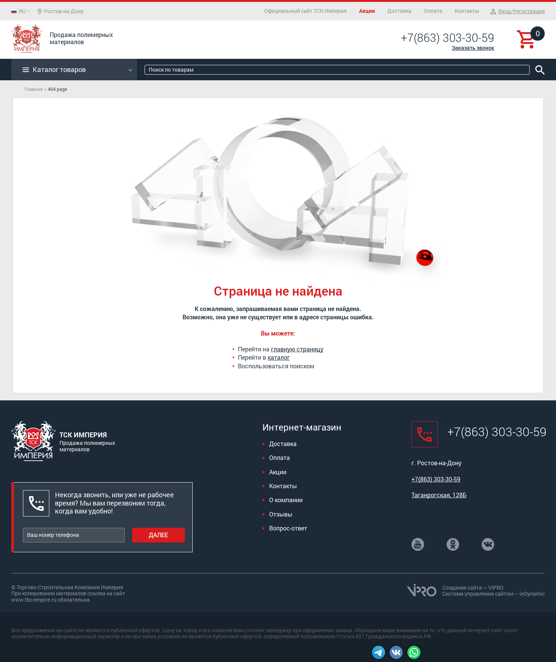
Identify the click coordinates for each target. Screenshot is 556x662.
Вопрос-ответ (288, 528)
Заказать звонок (473, 47)
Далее (158, 535)
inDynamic (532, 593)
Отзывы (280, 514)
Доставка (399, 10)
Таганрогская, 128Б (438, 495)
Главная (33, 89)
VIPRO (496, 587)
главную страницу (297, 349)
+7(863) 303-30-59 (447, 37)
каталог (279, 357)
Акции (367, 10)
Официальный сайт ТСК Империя (305, 10)
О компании (286, 500)
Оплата (433, 10)
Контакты (467, 10)
